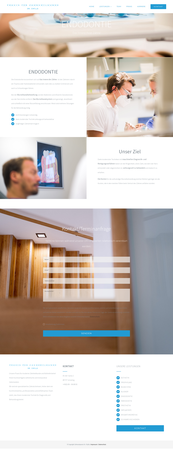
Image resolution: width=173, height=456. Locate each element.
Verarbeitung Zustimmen (55, 324)
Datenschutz (95, 316)
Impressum (94, 444)
